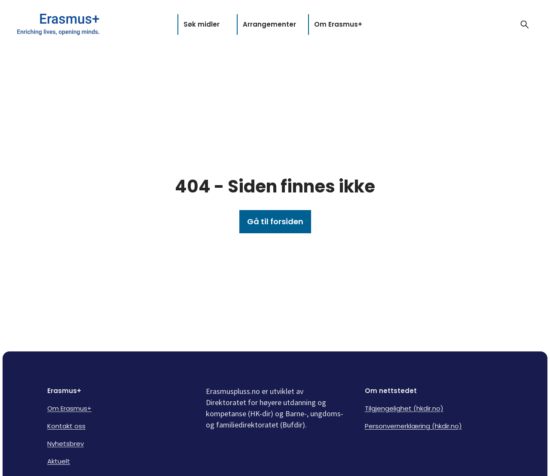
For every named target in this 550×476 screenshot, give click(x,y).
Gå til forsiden (275, 221)
